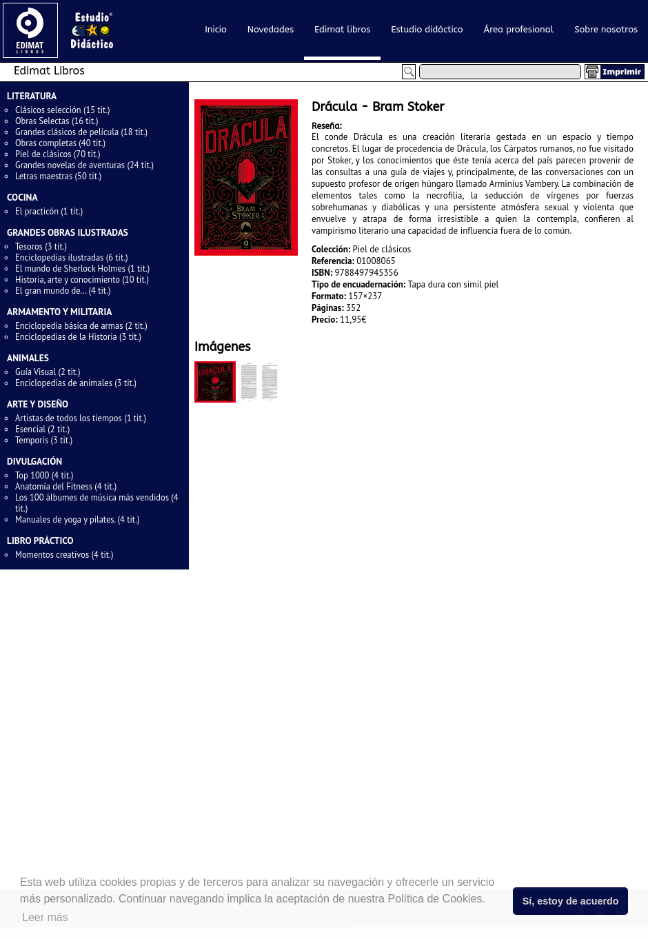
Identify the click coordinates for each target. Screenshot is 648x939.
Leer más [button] (45, 917)
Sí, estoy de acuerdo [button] (571, 901)
